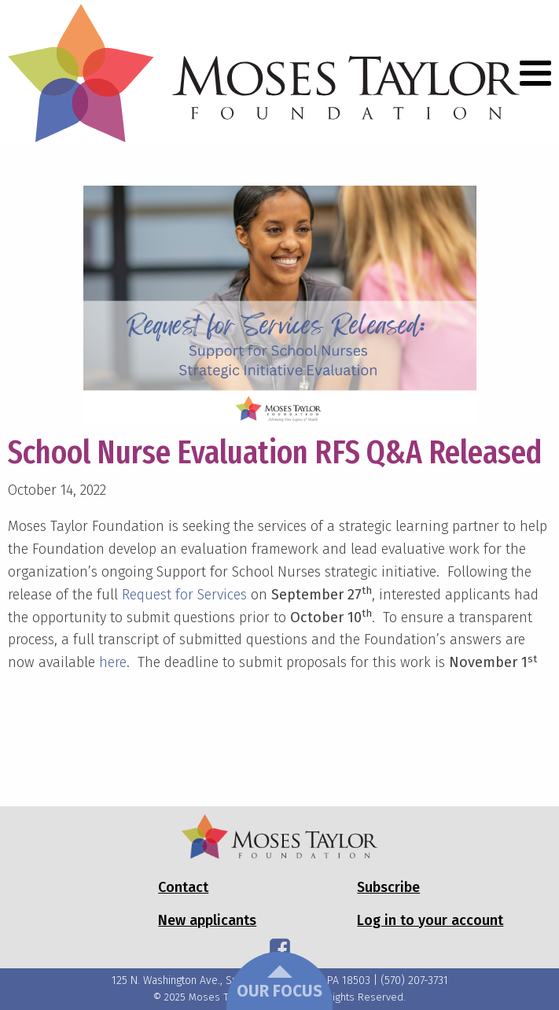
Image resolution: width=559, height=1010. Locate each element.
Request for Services (184, 594)
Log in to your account (430, 920)
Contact (183, 887)
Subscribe (388, 887)
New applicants (207, 920)
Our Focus (279, 983)
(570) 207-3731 (414, 980)
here (113, 662)
